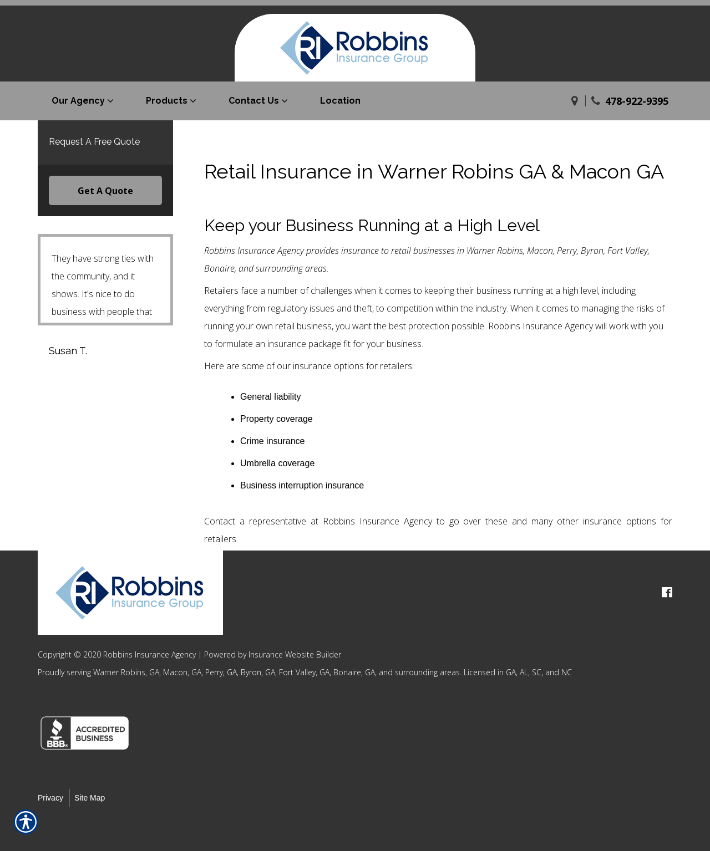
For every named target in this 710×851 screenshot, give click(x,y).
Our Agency (78, 100)
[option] (91, 733)
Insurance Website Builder (294, 654)
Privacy (50, 797)
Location (340, 100)
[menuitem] (85, 101)
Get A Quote (105, 191)
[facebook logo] (667, 592)
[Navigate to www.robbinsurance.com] (574, 101)
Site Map (89, 797)
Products (166, 100)
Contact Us (254, 100)
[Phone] (595, 100)
